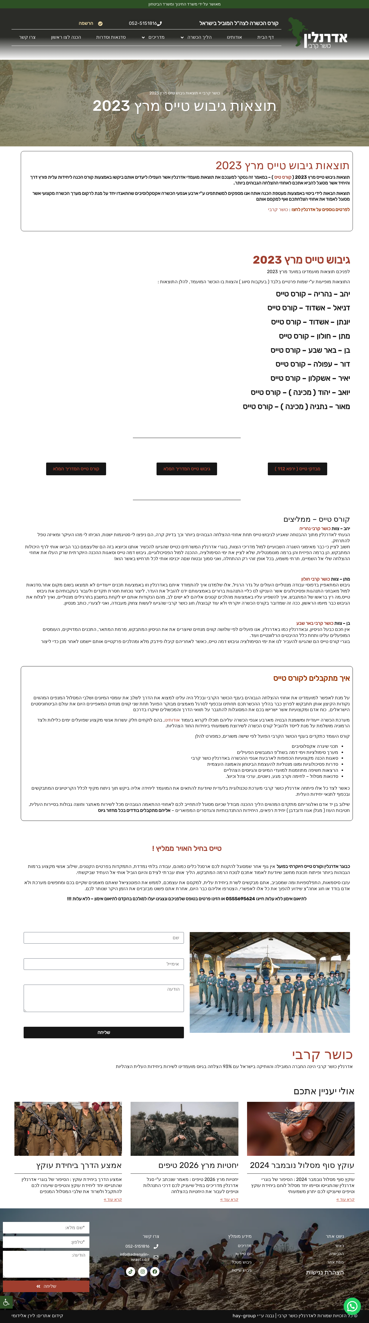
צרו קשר (27, 37)
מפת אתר (335, 1262)
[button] (6, 1302)
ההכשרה (336, 1253)
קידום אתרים (50, 1315)
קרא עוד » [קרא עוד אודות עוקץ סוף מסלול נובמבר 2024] (345, 1199)
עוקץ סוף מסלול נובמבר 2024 (302, 1165)
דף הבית (265, 37)
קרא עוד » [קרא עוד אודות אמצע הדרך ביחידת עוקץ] (113, 1199)
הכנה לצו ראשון (66, 37)
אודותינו (234, 37)
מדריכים (153, 37)
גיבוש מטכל (242, 1262)
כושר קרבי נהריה (315, 528)
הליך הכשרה (196, 37)
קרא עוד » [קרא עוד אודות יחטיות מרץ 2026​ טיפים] (229, 1199)
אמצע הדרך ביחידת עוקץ (79, 1165)
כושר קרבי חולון (315, 579)
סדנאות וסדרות (111, 37)
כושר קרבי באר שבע (314, 623)
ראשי (339, 1245)
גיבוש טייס (327, 260)
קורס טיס (282, 177)
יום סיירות (244, 1253)
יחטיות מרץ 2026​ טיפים (198, 1165)
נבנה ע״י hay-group (252, 1315)
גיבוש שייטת (242, 1270)
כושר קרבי (211, 93)
